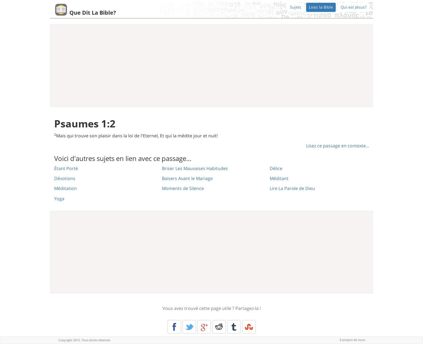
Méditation (65, 188)
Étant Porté (66, 168)
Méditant (279, 178)
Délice (276, 168)
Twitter (189, 327)
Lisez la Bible (321, 7)
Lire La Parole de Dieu (292, 188)
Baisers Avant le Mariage (187, 178)
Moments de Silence (183, 188)
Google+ (204, 327)
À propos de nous (352, 340)
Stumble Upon (249, 327)
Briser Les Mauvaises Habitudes (195, 168)
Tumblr (234, 327)
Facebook (174, 327)
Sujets (295, 7)
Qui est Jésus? (353, 7)
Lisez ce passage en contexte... (337, 146)
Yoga (59, 199)
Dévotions (64, 178)
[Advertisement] (211, 65)
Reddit (219, 327)
